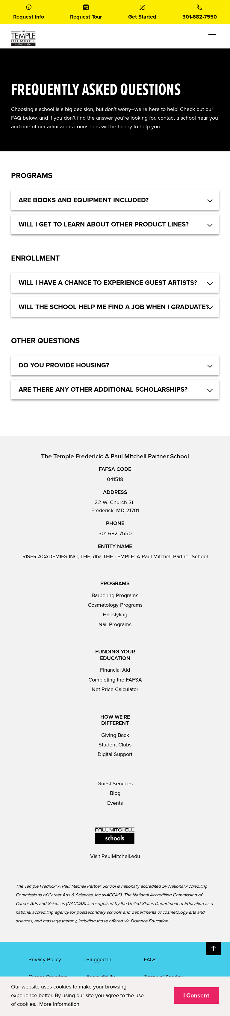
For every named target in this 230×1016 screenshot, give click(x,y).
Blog (115, 793)
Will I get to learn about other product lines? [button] (104, 224)
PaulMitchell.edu (121, 856)
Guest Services (115, 783)
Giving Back (115, 735)
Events (115, 803)
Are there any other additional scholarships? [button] (103, 389)
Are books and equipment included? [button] (84, 200)
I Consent (196, 995)
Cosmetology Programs (115, 605)
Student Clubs (115, 744)
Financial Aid (115, 670)
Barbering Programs (115, 595)
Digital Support (115, 754)
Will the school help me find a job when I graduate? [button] (114, 307)
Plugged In (98, 959)
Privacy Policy (44, 959)
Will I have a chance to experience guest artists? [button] (108, 283)
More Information (59, 1004)
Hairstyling (115, 614)
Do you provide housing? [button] (64, 365)
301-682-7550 (115, 533)
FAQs (150, 959)
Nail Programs (115, 624)
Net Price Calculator (115, 689)
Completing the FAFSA (115, 679)
